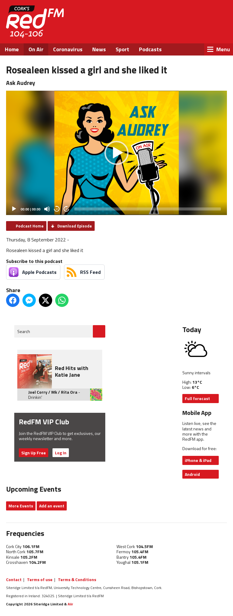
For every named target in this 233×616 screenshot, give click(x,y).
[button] (116, 153)
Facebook (170, 30)
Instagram (203, 30)
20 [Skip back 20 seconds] (57, 209)
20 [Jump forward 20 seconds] (66, 209)
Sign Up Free (33, 452)
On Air (36, 49)
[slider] (147, 208)
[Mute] (47, 209)
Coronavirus (68, 49)
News (99, 49)
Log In (60, 452)
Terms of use (39, 579)
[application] (116, 153)
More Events (20, 506)
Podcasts (150, 49)
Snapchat (219, 30)
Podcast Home (29, 226)
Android (192, 474)
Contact (14, 579)
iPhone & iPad (198, 460)
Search (23, 331)
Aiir (70, 604)
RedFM (35, 21)
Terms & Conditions (77, 579)
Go (99, 331)
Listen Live (192, 15)
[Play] (14, 209)
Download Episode (74, 226)
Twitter (186, 30)
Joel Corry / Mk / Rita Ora (52, 392)
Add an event (51, 506)
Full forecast (197, 398)
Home (12, 49)
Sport (122, 49)
